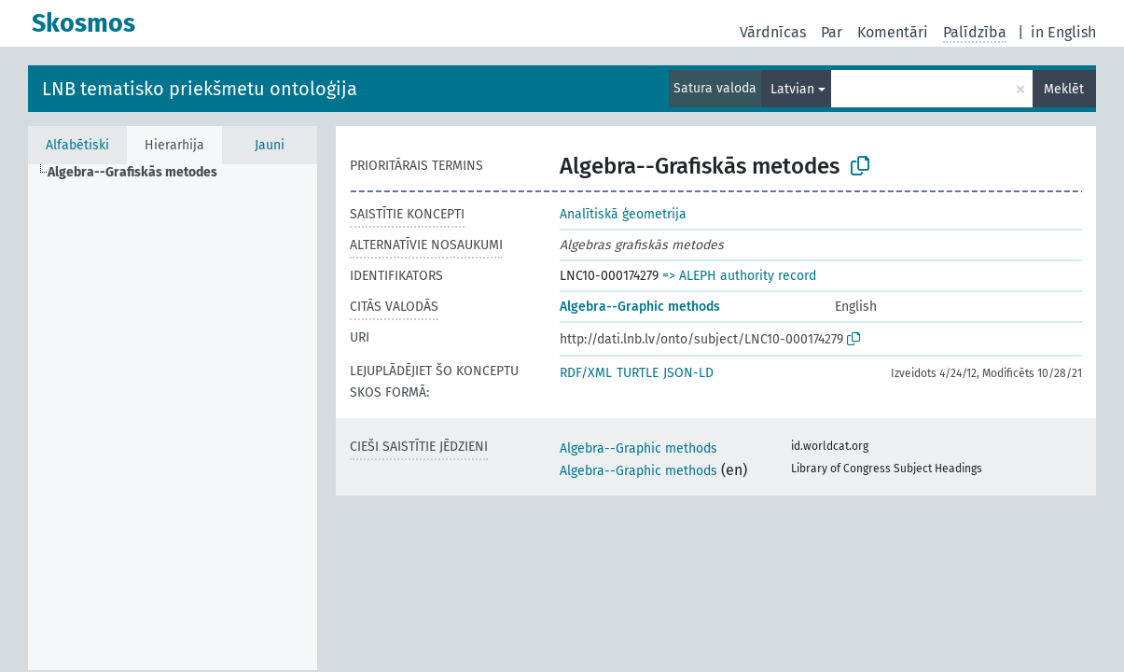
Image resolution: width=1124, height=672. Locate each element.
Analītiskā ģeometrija (623, 214)
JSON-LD (688, 373)
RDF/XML (586, 373)
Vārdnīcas (773, 32)
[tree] (172, 417)
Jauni (269, 145)
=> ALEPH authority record (739, 276)
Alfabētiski (77, 145)
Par (831, 32)
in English (1063, 32)
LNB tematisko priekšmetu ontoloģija (199, 88)
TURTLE (638, 373)
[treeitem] (140, 172)
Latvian (792, 89)
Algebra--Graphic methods (640, 307)
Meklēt (1064, 89)
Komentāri (892, 32)
